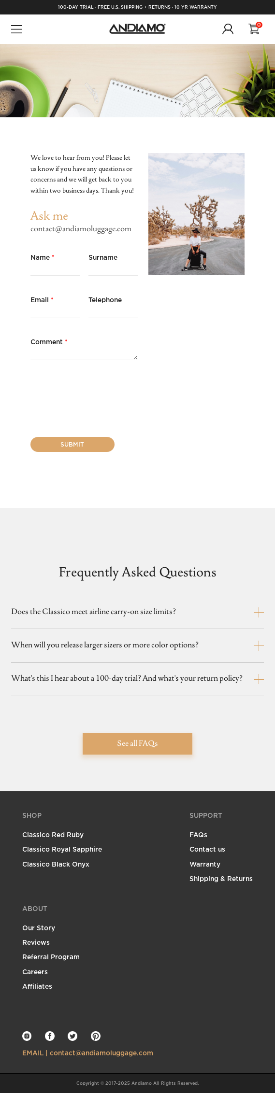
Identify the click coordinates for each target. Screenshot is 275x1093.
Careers (35, 971)
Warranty (204, 864)
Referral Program (51, 956)
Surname (102, 257)
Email (42, 299)
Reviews (36, 942)
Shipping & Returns (221, 878)
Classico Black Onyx (55, 864)
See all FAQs (137, 744)
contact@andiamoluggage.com (80, 229)
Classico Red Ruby (53, 834)
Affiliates (37, 986)
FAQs (198, 834)
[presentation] (103, 400)
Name (42, 257)
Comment (49, 341)
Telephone (105, 299)
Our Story (38, 927)
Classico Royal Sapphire (62, 849)
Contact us (207, 849)
